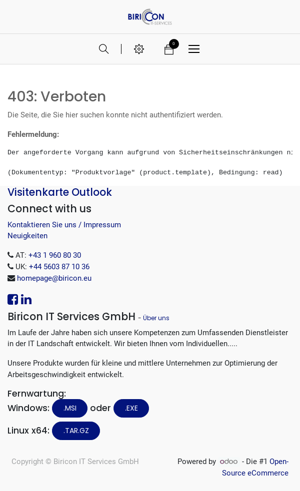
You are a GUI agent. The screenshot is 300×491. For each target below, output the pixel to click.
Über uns (156, 318)
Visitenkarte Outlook (60, 192)
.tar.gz (76, 431)
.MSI (70, 408)
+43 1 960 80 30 (54, 255)
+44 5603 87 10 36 (59, 266)
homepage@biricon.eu (54, 278)
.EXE (131, 408)
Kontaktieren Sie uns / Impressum (64, 224)
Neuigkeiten (28, 235)
